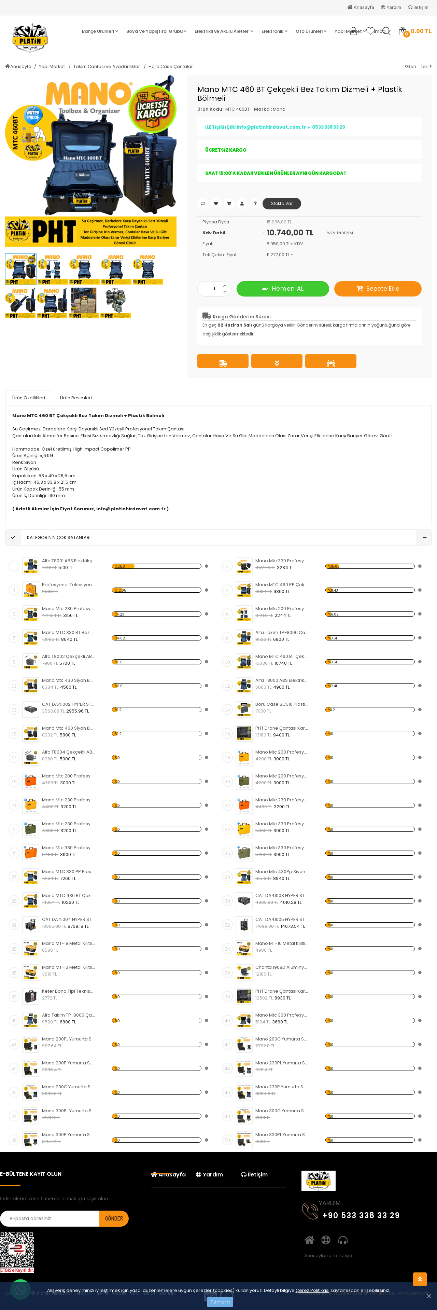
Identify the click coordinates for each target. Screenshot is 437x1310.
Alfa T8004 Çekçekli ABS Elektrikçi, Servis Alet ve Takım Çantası (69, 752)
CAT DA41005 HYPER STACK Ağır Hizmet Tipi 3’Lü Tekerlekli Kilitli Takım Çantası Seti (282, 919)
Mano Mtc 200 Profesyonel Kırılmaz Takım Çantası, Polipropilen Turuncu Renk (69, 776)
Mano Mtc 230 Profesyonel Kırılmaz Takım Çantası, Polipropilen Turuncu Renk (282, 800)
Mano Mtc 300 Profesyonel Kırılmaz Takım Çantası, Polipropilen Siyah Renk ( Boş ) (282, 1015)
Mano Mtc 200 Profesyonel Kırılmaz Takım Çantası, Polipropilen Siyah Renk (282, 608)
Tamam (220, 1301)
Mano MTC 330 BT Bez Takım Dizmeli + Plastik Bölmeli (69, 632)
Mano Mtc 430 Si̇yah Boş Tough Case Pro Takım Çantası (69, 680)
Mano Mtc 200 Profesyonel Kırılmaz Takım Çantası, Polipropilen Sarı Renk (282, 752)
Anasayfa (361, 7)
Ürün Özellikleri (28, 398)
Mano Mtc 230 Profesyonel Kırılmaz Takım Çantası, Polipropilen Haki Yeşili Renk (69, 824)
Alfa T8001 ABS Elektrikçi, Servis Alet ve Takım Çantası (69, 560)
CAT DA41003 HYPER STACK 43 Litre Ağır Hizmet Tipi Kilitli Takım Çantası (282, 895)
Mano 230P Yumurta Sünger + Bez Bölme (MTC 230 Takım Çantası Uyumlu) (282, 1087)
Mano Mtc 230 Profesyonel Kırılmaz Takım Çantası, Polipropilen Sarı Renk (69, 800)
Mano (279, 109)
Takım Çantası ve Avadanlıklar (107, 66)
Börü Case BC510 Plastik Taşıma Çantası (282, 704)
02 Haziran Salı (234, 325)
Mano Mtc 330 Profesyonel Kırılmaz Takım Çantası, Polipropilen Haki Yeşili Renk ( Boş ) (282, 847)
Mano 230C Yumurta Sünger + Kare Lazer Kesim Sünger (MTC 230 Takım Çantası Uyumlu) (69, 1087)
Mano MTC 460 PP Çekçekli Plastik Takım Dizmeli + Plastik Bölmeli (282, 584)
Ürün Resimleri (76, 398)
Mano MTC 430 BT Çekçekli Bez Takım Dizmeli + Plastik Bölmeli (69, 895)
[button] (100, 31)
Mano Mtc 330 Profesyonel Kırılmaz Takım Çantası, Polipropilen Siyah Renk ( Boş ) (282, 560)
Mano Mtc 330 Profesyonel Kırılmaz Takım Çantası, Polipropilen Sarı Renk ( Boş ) (282, 824)
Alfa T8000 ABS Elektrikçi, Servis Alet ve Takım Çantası (282, 680)
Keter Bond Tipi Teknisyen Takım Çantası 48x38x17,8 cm (69, 991)
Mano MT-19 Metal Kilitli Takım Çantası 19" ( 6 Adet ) (69, 943)
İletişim (418, 7)
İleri (426, 66)
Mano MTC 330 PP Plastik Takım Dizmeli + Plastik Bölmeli (69, 871)
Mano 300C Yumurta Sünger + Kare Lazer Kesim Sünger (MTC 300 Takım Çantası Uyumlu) (282, 1110)
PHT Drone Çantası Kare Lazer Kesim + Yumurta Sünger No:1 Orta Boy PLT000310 (282, 728)
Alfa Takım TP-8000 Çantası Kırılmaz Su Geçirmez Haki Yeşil (69, 1015)
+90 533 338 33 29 (351, 1214)
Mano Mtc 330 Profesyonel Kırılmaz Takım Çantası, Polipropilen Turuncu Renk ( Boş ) (69, 847)
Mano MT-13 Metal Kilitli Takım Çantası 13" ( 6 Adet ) (69, 967)
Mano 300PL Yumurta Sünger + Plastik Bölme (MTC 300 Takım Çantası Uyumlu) (69, 1110)
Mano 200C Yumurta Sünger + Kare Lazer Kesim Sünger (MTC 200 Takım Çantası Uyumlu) (282, 1039)
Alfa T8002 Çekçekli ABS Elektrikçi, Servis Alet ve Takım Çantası (69, 656)
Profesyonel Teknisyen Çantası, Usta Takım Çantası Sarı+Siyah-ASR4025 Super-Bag (69, 584)
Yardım (391, 7)
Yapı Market (52, 66)
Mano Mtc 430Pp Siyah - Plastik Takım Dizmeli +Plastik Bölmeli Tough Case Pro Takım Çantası (282, 871)
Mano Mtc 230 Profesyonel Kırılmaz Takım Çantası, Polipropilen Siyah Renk (69, 608)
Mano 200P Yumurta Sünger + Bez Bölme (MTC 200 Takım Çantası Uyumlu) (69, 1063)
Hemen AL (283, 288)
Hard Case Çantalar (171, 66)
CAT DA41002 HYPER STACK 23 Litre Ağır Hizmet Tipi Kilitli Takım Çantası (69, 704)
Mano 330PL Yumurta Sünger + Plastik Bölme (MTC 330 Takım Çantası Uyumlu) (282, 1134)
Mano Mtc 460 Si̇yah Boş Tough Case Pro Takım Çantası (69, 728)
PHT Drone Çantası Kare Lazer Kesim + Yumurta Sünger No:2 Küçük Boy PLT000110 (282, 991)
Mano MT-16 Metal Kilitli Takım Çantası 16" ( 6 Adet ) (282, 943)
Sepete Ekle (377, 289)
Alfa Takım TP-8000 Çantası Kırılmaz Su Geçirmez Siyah (282, 632)
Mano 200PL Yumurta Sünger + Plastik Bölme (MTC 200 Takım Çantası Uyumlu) (69, 1039)
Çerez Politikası (312, 1290)
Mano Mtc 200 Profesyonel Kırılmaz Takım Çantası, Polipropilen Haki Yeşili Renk (282, 776)
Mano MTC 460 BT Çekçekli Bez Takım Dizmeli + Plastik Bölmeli (282, 656)
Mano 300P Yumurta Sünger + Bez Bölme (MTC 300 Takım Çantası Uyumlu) (69, 1134)
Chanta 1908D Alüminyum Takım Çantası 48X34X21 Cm (282, 967)
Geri (410, 66)
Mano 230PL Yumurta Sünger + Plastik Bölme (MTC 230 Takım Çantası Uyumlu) (282, 1063)
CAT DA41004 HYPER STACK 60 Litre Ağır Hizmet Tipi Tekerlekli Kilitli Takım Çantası (69, 919)
